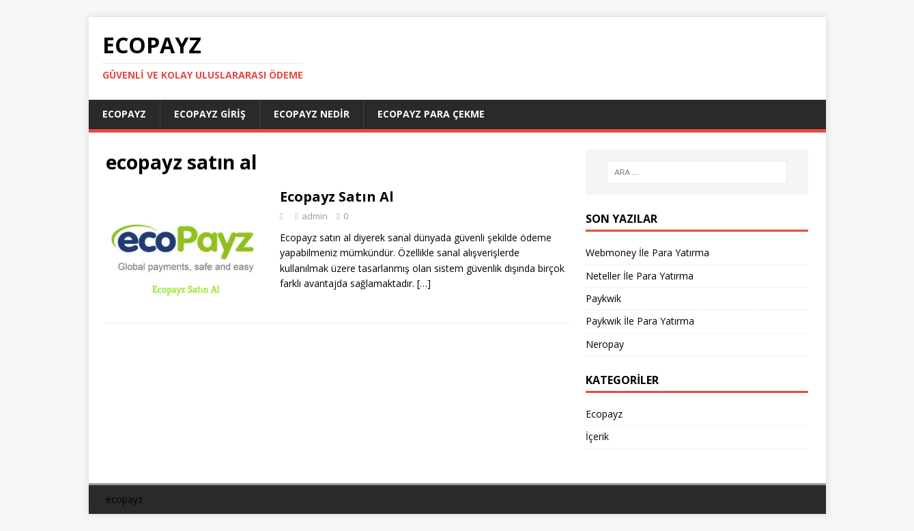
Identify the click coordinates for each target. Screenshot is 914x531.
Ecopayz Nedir (311, 113)
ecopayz (124, 499)
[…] (424, 283)
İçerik (597, 436)
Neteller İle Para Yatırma (640, 275)
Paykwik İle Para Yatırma (640, 320)
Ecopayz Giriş (210, 113)
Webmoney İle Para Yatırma (647, 252)
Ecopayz (124, 113)
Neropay (605, 344)
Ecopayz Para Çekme (431, 113)
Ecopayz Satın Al (337, 196)
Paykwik (603, 298)
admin (315, 216)
